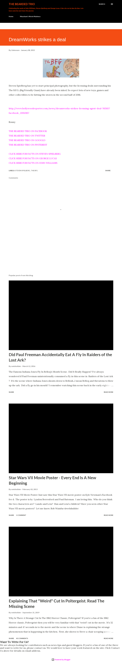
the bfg (34, 170)
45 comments (22, 638)
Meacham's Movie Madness (30, 16)
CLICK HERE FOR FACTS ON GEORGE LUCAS (33, 158)
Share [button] (108, 170)
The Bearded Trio (22, 4)
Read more (108, 392)
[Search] (102, 4)
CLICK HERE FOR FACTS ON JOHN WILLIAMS (33, 162)
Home (11, 16)
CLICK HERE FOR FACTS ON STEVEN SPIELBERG (35, 153)
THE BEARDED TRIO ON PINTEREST (28, 144)
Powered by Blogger (61, 660)
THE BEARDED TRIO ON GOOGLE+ (27, 140)
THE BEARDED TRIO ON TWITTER (27, 135)
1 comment (21, 515)
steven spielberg (22, 170)
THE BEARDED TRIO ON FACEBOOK (28, 131)
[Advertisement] (61, 255)
